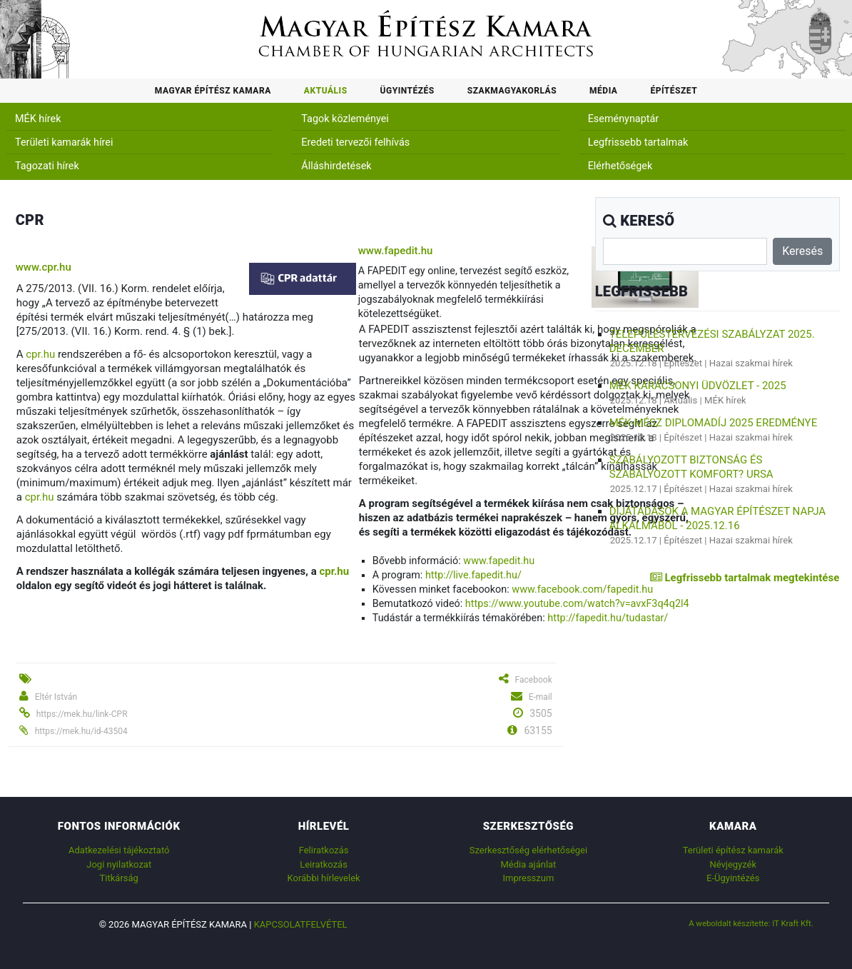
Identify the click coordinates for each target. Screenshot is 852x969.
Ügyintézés (407, 91)
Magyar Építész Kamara (213, 91)
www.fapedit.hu (395, 250)
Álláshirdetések (336, 166)
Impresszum (528, 878)
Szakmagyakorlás (512, 91)
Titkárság (119, 878)
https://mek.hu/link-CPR (82, 714)
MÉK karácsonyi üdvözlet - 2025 (697, 385)
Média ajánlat (528, 864)
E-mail (540, 697)
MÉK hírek (38, 119)
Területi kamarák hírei (64, 142)
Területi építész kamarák (733, 850)
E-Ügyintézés (732, 878)
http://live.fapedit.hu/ (473, 575)
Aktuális (326, 91)
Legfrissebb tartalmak (638, 142)
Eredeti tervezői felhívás (355, 142)
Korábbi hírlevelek (324, 878)
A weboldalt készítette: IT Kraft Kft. (751, 923)
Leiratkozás (324, 864)
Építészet (673, 91)
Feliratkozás (324, 850)
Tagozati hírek (47, 166)
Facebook (533, 680)
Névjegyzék (732, 864)
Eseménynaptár (623, 119)
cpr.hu (40, 354)
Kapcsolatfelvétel (301, 924)
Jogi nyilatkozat (118, 864)
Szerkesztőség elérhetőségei (528, 850)
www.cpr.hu (43, 267)
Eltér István (56, 697)
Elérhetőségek (620, 166)
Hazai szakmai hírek (751, 363)
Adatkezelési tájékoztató (119, 850)
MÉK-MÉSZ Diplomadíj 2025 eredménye (713, 422)
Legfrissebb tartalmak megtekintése (744, 577)
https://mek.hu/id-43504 (81, 731)
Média (603, 91)
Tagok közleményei (344, 119)
